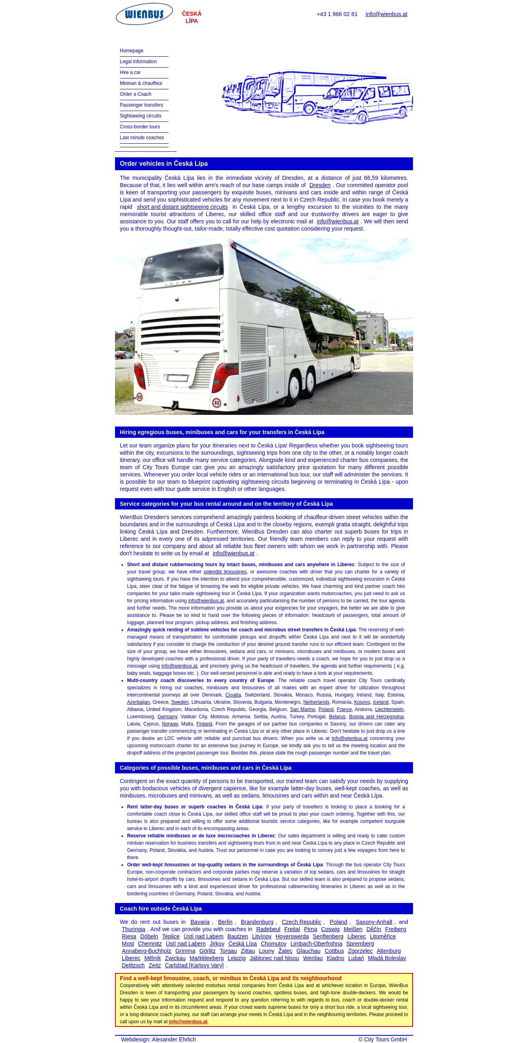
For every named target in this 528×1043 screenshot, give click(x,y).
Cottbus (334, 951)
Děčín (373, 929)
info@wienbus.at (386, 14)
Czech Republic (301, 922)
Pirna (310, 929)
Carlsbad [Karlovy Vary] (194, 965)
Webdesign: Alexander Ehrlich (158, 1039)
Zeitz (155, 965)
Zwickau (175, 958)
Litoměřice (383, 936)
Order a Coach (136, 94)
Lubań (356, 958)
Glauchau (308, 951)
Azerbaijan (138, 702)
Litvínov (261, 936)
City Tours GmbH (385, 1039)
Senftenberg (328, 936)
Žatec (285, 951)
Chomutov (274, 943)
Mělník (152, 958)
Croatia (233, 695)
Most (128, 943)
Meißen (353, 929)
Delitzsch (133, 965)
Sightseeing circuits (140, 116)
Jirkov (217, 943)
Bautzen (238, 936)
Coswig (330, 929)
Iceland (380, 702)
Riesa (129, 936)
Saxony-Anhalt (374, 922)
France (344, 709)
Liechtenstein (389, 709)
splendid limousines (225, 572)
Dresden (320, 185)
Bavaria (200, 922)
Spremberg (360, 943)
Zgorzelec (360, 951)
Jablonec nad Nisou (274, 958)
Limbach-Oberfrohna (316, 943)
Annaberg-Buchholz (146, 951)
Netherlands (316, 702)
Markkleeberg (207, 958)
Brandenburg (257, 922)
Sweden (180, 702)
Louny (266, 951)
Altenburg (389, 951)
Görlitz (207, 951)
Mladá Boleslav (387, 958)
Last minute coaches (142, 137)
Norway (170, 724)
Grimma (185, 951)
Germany (167, 716)
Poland (325, 709)
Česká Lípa (242, 943)
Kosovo (362, 702)
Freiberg (395, 929)
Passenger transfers (141, 105)
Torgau (228, 951)
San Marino (302, 709)
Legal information (138, 61)
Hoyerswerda (291, 936)
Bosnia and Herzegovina (376, 716)
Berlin (225, 922)
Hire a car (130, 72)
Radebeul (268, 929)
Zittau (248, 951)
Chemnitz (150, 943)
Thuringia (133, 929)
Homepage (132, 51)
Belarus (337, 716)
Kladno (335, 958)
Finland (204, 724)
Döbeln (149, 936)
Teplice (171, 936)
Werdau (313, 958)
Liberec (356, 936)
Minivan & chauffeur (141, 83)
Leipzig (236, 958)
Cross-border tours (140, 127)
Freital (292, 929)
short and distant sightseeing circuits (182, 207)
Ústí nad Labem (204, 936)
